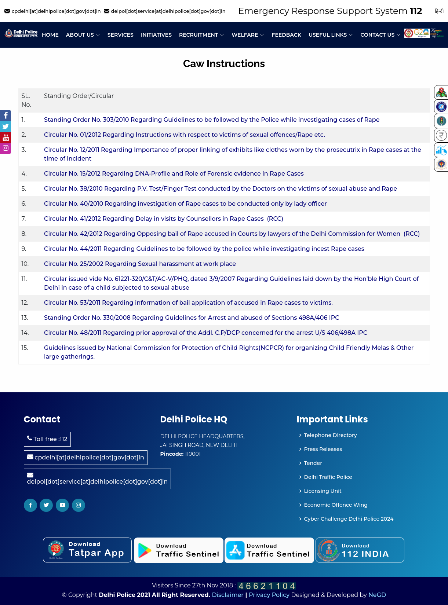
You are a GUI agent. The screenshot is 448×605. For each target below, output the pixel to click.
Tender (313, 463)
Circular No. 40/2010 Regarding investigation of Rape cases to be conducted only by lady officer (185, 203)
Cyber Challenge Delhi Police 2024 (349, 518)
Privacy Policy (269, 594)
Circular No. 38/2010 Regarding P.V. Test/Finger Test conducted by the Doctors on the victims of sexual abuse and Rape (220, 188)
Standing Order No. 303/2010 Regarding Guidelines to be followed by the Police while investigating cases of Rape (211, 119)
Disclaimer (228, 594)
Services (121, 35)
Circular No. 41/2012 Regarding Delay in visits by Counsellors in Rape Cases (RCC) (163, 218)
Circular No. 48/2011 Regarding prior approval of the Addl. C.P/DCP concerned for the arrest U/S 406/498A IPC (205, 332)
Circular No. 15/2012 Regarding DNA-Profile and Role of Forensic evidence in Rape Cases (174, 173)
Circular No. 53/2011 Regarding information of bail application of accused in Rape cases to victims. (188, 302)
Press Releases (323, 449)
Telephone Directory (330, 435)
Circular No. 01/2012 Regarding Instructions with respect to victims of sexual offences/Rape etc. (184, 134)
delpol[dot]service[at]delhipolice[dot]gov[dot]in (97, 478)
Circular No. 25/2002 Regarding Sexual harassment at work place (140, 263)
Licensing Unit (323, 491)
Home (50, 35)
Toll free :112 (47, 439)
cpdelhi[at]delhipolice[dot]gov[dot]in (85, 457)
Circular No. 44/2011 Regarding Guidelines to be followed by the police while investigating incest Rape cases (204, 248)
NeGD (377, 594)
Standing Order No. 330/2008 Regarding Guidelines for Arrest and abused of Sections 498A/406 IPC (191, 317)
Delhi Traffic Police (328, 477)
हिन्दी (439, 11)
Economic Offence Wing (336, 504)
